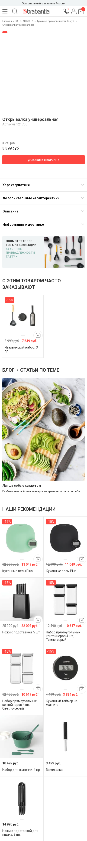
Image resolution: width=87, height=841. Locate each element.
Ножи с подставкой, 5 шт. (21, 632)
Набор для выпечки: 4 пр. (21, 770)
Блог (9, 370)
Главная (7, 21)
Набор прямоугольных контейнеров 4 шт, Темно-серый (63, 636)
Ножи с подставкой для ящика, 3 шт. (20, 832)
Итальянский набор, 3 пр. (21, 349)
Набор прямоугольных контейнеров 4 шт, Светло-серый (19, 704)
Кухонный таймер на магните (61, 703)
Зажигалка (54, 770)
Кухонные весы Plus (17, 571)
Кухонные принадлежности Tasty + (55, 21)
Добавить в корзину (43, 160)
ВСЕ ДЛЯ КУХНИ (24, 21)
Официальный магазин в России (43, 3)
